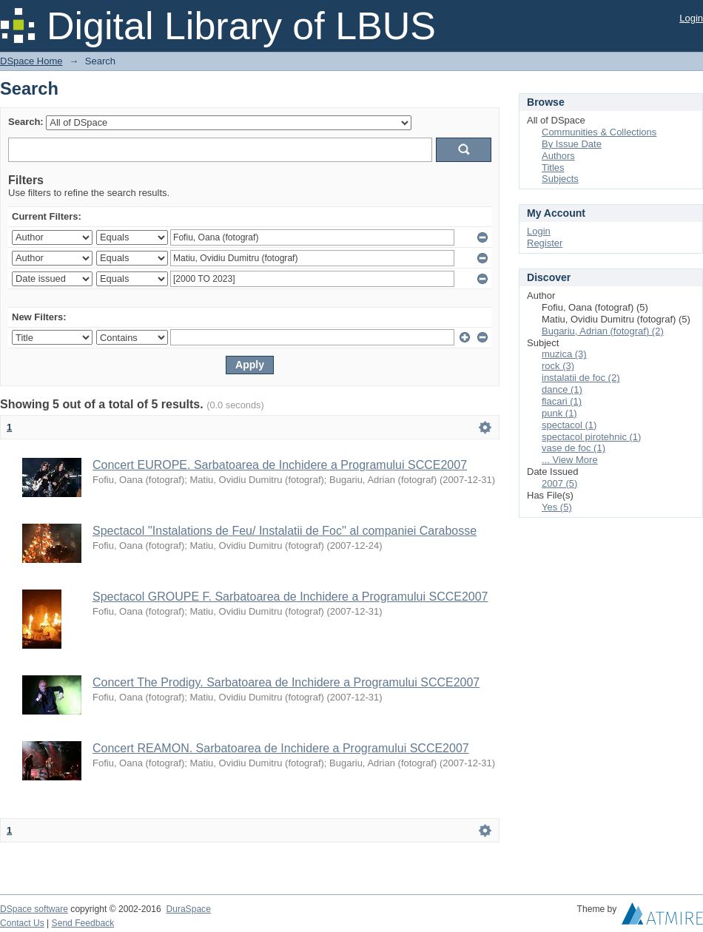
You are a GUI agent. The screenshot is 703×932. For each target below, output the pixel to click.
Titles (553, 167)
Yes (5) (557, 507)
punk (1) (559, 413)
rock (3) (558, 365)
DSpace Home (31, 61)
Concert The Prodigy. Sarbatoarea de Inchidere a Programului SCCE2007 (286, 682)
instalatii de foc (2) (581, 377)
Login (691, 18)
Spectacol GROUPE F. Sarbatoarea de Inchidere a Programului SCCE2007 (290, 596)
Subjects (560, 178)
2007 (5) (559, 483)
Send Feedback (83, 923)
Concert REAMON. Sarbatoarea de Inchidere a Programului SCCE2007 (280, 748)
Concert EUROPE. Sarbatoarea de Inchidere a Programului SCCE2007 (279, 465)
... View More (570, 459)
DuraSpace (188, 909)
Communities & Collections (599, 132)
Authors (558, 155)
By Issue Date (572, 143)
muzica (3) (564, 353)
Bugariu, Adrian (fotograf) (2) (603, 331)
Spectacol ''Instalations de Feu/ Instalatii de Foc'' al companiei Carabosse (284, 530)
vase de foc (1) (573, 447)
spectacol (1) (569, 424)
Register (544, 243)
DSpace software (34, 909)
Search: (26, 121)
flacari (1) (562, 401)
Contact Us (22, 923)
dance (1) (562, 389)
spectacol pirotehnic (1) (591, 436)
